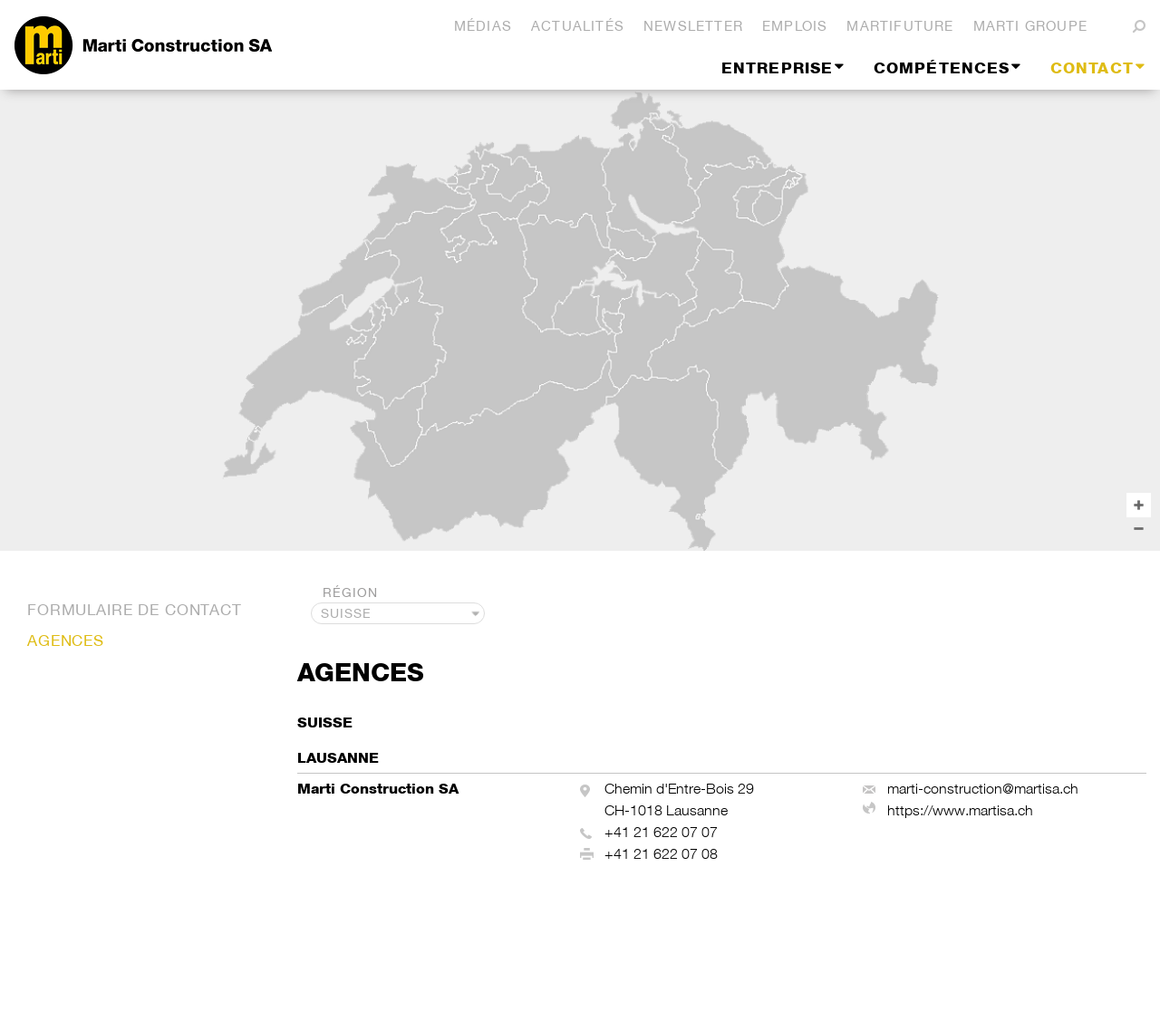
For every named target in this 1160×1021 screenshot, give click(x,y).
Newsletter (693, 25)
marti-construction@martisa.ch (982, 788)
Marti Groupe (1030, 25)
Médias (483, 25)
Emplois (794, 25)
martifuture (899, 25)
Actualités (577, 25)
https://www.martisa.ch (960, 810)
